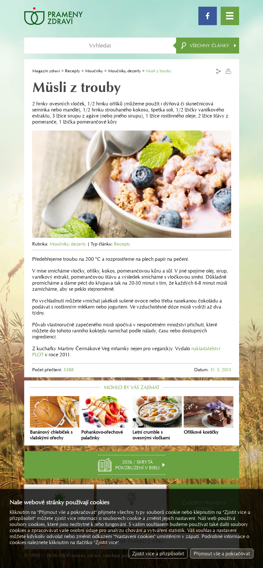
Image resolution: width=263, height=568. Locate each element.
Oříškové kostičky (208, 415)
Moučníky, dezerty (124, 71)
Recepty (72, 71)
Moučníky (94, 71)
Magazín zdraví (46, 71)
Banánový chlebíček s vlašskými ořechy (54, 418)
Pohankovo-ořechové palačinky (106, 418)
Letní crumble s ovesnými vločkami (157, 418)
